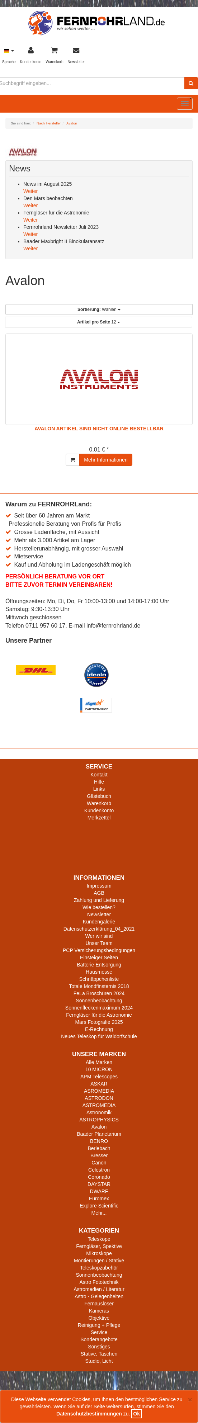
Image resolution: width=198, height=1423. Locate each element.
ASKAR (98, 1084)
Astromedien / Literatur (99, 1289)
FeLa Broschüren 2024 (99, 993)
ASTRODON (99, 1098)
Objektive (99, 1318)
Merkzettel (99, 818)
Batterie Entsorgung (99, 965)
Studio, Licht (99, 1361)
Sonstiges (99, 1346)
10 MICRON (99, 1069)
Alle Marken (99, 1062)
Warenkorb (99, 803)
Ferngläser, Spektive (99, 1246)
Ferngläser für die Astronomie (99, 1015)
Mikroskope (99, 1253)
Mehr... (99, 1213)
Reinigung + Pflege (99, 1325)
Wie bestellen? (99, 907)
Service (99, 1332)
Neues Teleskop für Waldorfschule (99, 1036)
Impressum (98, 886)
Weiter (30, 191)
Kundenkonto (99, 810)
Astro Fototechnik (99, 1282)
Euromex (99, 1198)
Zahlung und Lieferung (99, 900)
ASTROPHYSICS (99, 1119)
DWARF (99, 1191)
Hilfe (99, 782)
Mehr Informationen (105, 460)
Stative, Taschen (99, 1354)
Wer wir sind (99, 936)
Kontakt (98, 774)
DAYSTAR (99, 1184)
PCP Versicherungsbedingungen (99, 950)
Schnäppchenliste (99, 979)
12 (98, 322)
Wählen (99, 309)
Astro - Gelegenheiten (99, 1296)
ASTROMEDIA (99, 1105)
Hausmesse (99, 972)
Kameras (99, 1311)
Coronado (99, 1177)
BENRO (99, 1141)
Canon (98, 1163)
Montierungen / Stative (99, 1260)
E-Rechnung (99, 1029)
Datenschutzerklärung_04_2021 (99, 929)
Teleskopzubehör (99, 1268)
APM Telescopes (99, 1076)
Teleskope (99, 1239)
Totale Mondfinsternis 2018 (99, 986)
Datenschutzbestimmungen (89, 1414)
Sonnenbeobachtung (99, 1000)
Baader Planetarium (99, 1134)
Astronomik (99, 1112)
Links (99, 789)
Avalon (99, 1127)
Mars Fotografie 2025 (99, 1022)
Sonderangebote (99, 1339)
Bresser (99, 1155)
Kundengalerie (99, 922)
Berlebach (99, 1148)
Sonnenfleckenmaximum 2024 (99, 1008)
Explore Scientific (99, 1206)
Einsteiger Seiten (99, 957)
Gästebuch (99, 796)
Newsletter (99, 914)
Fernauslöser (99, 1303)
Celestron (99, 1170)
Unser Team (98, 943)
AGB (99, 893)
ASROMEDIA (99, 1091)
